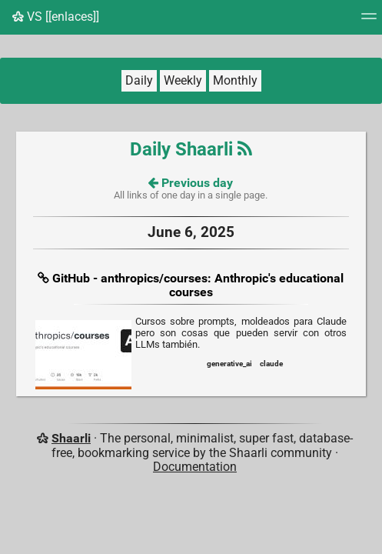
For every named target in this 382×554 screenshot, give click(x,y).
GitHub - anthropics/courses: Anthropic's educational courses (198, 285)
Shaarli (71, 438)
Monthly (235, 80)
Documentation (195, 466)
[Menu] (369, 21)
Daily (139, 80)
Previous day (190, 182)
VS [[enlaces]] (55, 16)
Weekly (183, 80)
